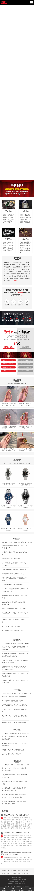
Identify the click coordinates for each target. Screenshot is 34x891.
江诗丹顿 (27, 463)
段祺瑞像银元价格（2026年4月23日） (13, 584)
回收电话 (13, 889)
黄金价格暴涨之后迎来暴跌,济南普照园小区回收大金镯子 (8, 428)
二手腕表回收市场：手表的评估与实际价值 (14, 705)
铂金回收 (14, 643)
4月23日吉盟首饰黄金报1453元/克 (12, 626)
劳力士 (6, 463)
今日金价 (23, 881)
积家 (8, 693)
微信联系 (30, 889)
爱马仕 (19, 693)
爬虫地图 (26, 873)
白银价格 (29, 542)
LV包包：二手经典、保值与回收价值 (13, 750)
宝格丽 (18, 765)
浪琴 (11, 693)
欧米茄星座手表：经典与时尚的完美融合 (14, 722)
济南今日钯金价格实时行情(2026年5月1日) (14, 569)
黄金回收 (7, 643)
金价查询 (4, 542)
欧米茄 (16, 463)
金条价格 (20, 870)
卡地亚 (11, 463)
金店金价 (23, 542)
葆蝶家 (7, 733)
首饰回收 (25, 239)
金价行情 (4, 889)
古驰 (28, 733)
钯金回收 (20, 643)
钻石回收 (8, 239)
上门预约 (21, 889)
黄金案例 (10, 383)
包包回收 (25, 211)
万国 (4, 693)
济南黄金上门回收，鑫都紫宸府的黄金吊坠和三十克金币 (26, 450)
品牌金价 (10, 542)
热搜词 (14, 881)
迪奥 (24, 733)
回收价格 (17, 542)
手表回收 (8, 211)
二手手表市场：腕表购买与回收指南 (12, 701)
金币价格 (26, 870)
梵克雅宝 (24, 693)
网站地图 (27, 886)
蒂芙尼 (27, 765)
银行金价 (20, 873)
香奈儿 (20, 733)
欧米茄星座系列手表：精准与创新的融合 (14, 696)
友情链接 (4, 870)
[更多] (15, 280)
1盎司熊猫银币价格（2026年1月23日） (13, 573)
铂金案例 (17, 383)
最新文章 (18, 881)
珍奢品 (10, 870)
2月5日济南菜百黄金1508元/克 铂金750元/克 (15, 608)
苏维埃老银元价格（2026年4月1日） (12, 558)
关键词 (10, 881)
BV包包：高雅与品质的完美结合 (11, 754)
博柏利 (12, 733)
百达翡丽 (21, 463)
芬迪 (16, 733)
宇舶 (15, 693)
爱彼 (29, 693)
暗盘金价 (15, 870)
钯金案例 (23, 383)
